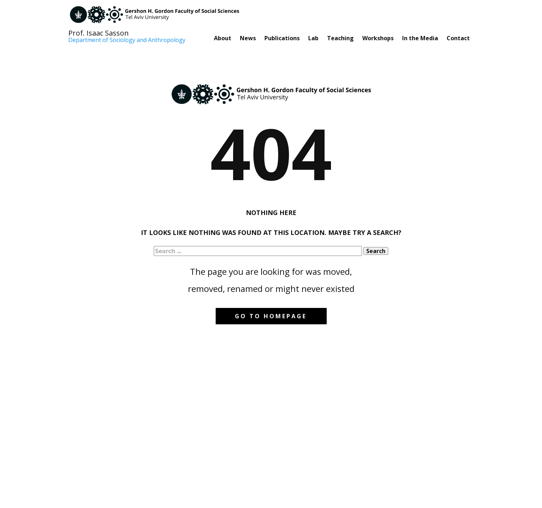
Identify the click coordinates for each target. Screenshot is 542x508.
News (248, 38)
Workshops (378, 38)
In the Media (420, 38)
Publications (282, 38)
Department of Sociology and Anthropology (126, 40)
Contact (458, 38)
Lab (313, 38)
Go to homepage (271, 316)
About (222, 38)
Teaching (340, 38)
